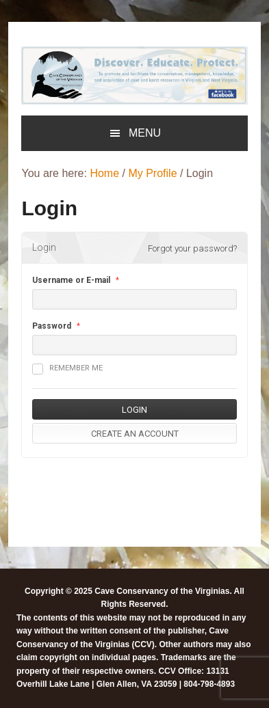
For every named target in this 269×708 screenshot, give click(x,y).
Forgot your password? (192, 248)
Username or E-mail (71, 280)
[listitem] (56, 75)
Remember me (67, 369)
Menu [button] (145, 133)
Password (51, 326)
